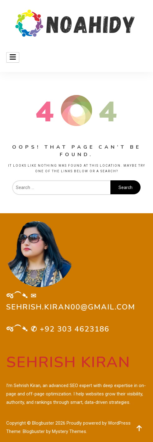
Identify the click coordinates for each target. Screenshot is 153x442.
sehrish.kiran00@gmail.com (70, 307)
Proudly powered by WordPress (99, 423)
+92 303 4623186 (74, 329)
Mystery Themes (69, 431)
